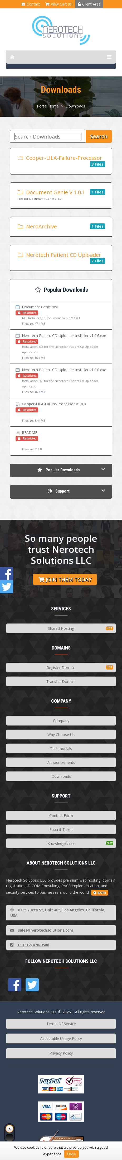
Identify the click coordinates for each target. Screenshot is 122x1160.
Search (99, 136)
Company (61, 720)
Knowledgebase (61, 843)
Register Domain (61, 667)
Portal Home (48, 106)
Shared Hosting (61, 628)
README (61, 441)
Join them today (65, 579)
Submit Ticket (61, 829)
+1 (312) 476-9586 (29, 944)
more (99, 893)
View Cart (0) (58, 4)
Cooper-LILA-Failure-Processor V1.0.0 (61, 412)
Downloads (75, 106)
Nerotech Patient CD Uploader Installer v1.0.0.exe (61, 381)
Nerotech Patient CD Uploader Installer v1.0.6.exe (61, 346)
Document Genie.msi (61, 315)
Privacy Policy (61, 1053)
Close (71, 1154)
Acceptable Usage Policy (61, 1038)
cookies (33, 1147)
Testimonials (61, 748)
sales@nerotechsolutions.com (41, 930)
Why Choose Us (61, 734)
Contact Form (61, 815)
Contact (31, 4)
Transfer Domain (61, 681)
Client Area (89, 4)
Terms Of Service (61, 1023)
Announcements (61, 762)
